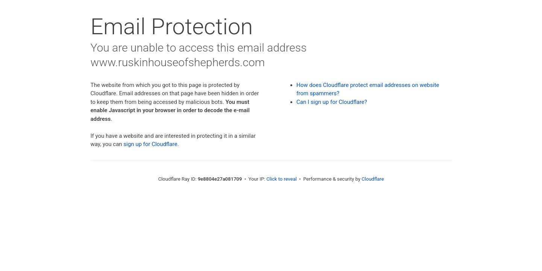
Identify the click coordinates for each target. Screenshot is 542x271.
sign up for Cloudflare (150, 144)
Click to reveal (281, 179)
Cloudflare (372, 179)
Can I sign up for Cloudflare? (331, 102)
